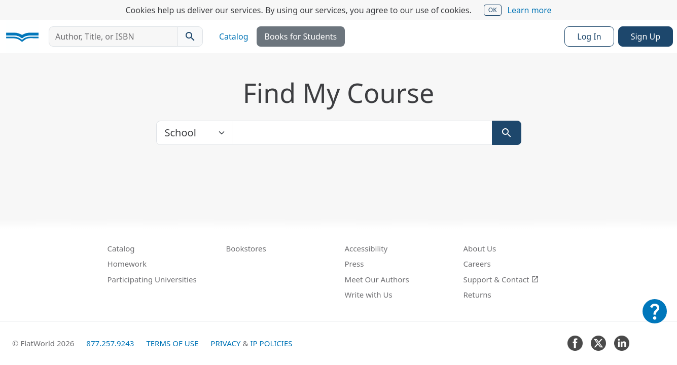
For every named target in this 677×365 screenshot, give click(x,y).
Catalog (233, 36)
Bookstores (246, 248)
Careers (477, 264)
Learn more (530, 10)
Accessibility (366, 248)
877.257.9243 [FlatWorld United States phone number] (110, 343)
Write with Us (369, 294)
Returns (477, 294)
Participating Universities (152, 279)
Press (354, 264)
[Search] (506, 133)
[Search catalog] (190, 36)
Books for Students (301, 36)
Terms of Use (172, 343)
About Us (480, 248)
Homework (127, 264)
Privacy (225, 343)
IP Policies (271, 343)
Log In (589, 36)
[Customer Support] (655, 318)
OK (492, 10)
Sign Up (645, 36)
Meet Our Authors (377, 279)
